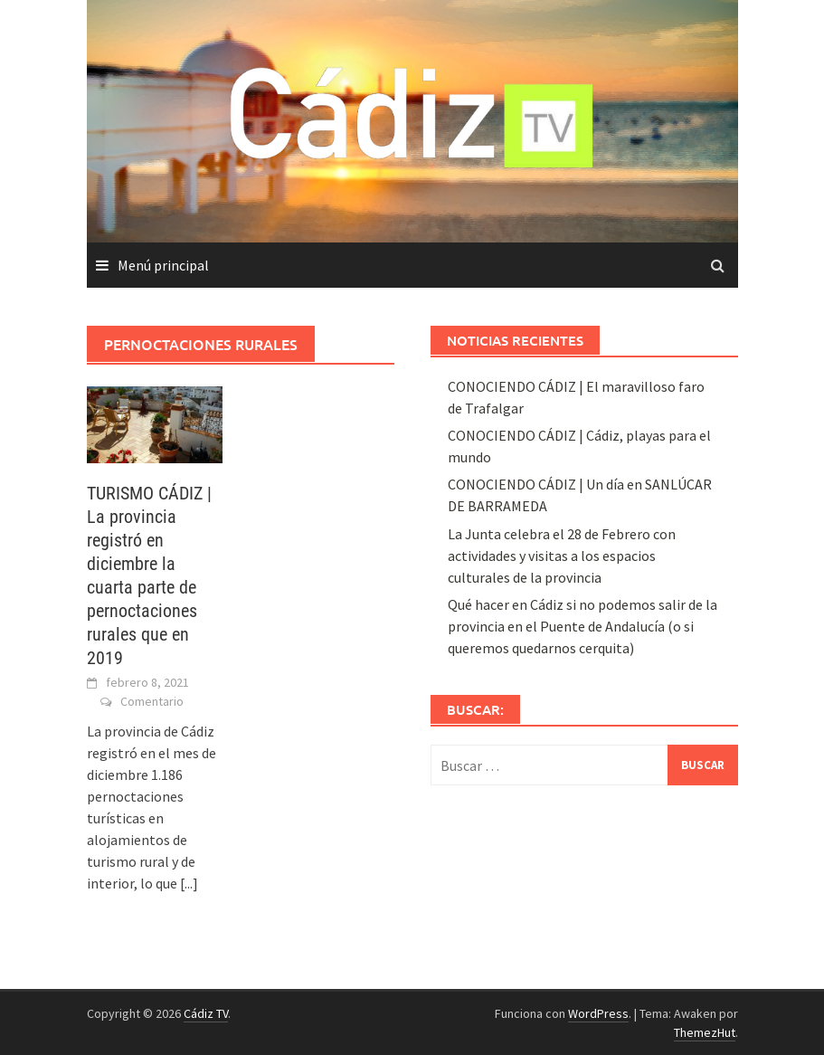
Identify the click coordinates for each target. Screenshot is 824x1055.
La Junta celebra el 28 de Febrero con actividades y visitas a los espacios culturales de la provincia (562, 555)
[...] (189, 883)
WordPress (598, 1013)
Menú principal (163, 265)
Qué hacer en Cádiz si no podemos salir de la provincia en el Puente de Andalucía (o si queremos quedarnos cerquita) (582, 626)
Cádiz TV (206, 1013)
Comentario (152, 701)
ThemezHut (704, 1032)
